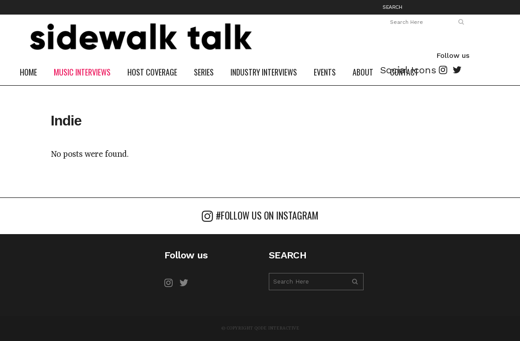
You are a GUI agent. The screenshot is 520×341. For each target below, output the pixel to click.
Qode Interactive (276, 328)
